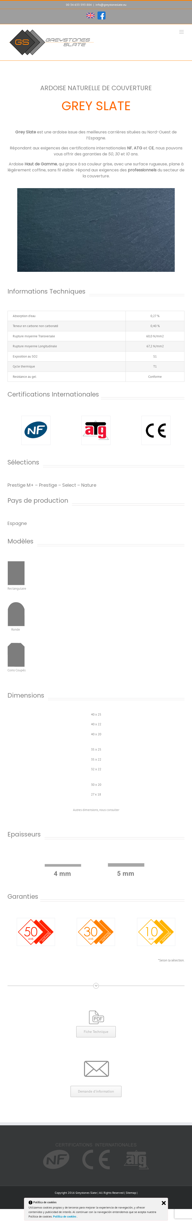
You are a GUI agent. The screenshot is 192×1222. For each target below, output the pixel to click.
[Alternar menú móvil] (181, 31)
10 (128, 154)
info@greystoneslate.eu (111, 4)
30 (117, 154)
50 (110, 154)
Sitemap (131, 1193)
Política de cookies (65, 1216)
